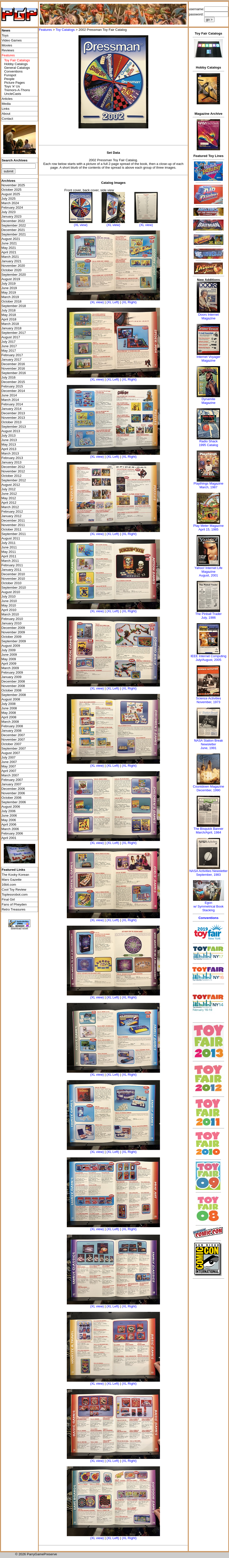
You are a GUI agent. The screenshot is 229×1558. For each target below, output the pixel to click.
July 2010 (8, 596)
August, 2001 (208, 575)
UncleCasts (12, 94)
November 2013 (13, 417)
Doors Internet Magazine (208, 316)
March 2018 (10, 324)
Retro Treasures (14, 909)
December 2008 (13, 681)
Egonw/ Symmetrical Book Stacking (208, 906)
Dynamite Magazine (208, 401)
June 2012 (9, 493)
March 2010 (10, 614)
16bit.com (9, 884)
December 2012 (13, 467)
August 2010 (10, 592)
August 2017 (10, 337)
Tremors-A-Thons (17, 90)
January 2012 (11, 516)
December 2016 (13, 364)
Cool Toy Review (14, 889)
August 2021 (10, 239)
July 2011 (8, 543)
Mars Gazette (12, 879)
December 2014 (13, 391)
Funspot (10, 75)
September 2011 (13, 534)
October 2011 (11, 529)
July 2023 (8, 212)
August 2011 (10, 538)
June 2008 (9, 708)
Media (6, 104)
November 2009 (13, 632)
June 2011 (9, 547)
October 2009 (11, 637)
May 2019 (8, 292)
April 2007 (8, 771)
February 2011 (12, 565)
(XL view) (80, 225)
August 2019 (10, 279)
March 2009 (10, 668)
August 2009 (10, 645)
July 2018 (8, 310)
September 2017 (13, 333)
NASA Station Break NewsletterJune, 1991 (208, 744)
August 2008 (10, 699)
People (9, 79)
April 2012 (8, 502)
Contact (7, 118)
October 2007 (11, 744)
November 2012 (13, 471)
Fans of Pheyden (14, 904)
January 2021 (11, 261)
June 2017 (9, 346)
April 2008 (8, 717)
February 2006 (12, 833)
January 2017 (11, 359)
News (6, 30)
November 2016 (13, 368)
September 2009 (13, 641)
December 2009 (13, 628)
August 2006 (10, 806)
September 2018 (13, 306)
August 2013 (10, 431)
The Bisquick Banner (208, 829)
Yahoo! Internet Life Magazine (208, 569)
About (6, 113)
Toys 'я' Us (12, 86)
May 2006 (8, 820)
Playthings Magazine (208, 483)
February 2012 (12, 511)
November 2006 (13, 793)
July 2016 (8, 377)
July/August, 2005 (208, 660)
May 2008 (8, 713)
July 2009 (8, 650)
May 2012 (8, 498)
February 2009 (12, 672)
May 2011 (8, 552)
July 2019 (8, 283)
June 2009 (9, 654)
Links (5, 109)
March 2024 (10, 203)
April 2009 (8, 663)
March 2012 (10, 507)
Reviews (8, 50)
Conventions (13, 71)
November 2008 (13, 686)
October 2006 (11, 797)
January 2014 (11, 409)
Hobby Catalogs (16, 64)
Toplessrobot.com (15, 894)
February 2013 (12, 458)
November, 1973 (208, 702)
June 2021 (9, 243)
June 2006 (9, 815)
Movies (7, 45)
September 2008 (13, 695)
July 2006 (8, 811)
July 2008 (8, 704)
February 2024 (12, 207)
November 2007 (13, 739)
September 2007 (13, 748)
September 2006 (13, 802)
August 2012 (10, 485)
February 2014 (12, 404)
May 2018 (8, 315)
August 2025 (10, 194)
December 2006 (13, 789)
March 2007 (10, 775)
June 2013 (9, 440)
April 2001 (8, 838)
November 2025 (13, 185)
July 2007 (8, 757)
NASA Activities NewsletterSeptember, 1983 (208, 872)
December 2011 (13, 520)
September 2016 (13, 373)
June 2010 (9, 601)
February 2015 (12, 386)
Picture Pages (14, 82)
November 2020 (13, 265)
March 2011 (10, 561)
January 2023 (11, 216)
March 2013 (10, 453)
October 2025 (11, 189)
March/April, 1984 (208, 832)
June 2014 (9, 395)
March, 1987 (208, 487)
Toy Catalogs (65, 30)
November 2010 (13, 578)
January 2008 (11, 730)
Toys (5, 35)
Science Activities (208, 698)
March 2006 (10, 829)
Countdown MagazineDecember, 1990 (208, 788)
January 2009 (11, 677)
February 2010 (12, 619)
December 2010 (13, 574)
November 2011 (13, 525)
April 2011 (8, 556)
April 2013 (8, 449)
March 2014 (10, 400)
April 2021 (8, 252)
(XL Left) (113, 302)
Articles (7, 99)
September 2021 (13, 234)
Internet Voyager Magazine (208, 358)
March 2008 (10, 721)
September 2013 (13, 426)
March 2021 (10, 257)
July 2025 (8, 198)
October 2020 (11, 270)
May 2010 (8, 605)
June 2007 (9, 762)
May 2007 (8, 766)
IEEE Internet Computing (208, 656)
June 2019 (9, 288)
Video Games (12, 40)
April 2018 (8, 319)
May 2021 (8, 248)
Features (45, 30)
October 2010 (11, 583)
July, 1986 (208, 617)
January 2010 (11, 623)
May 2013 (8, 444)
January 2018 (11, 328)
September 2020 (13, 274)
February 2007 (12, 780)
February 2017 (12, 355)
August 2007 (10, 753)
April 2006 (8, 824)
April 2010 (8, 610)
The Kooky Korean (15, 874)
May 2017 (8, 350)
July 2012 (8, 489)
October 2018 (11, 301)
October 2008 (11, 690)
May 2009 (8, 659)
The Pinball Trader (208, 614)
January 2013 (11, 462)
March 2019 (10, 297)
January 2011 (11, 569)
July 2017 (8, 341)
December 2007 (13, 735)
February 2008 (12, 726)
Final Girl (8, 899)
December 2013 (13, 413)
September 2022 (13, 225)
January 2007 (11, 784)
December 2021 (13, 230)
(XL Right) (129, 302)
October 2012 (11, 476)
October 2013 (11, 422)
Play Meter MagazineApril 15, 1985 (208, 527)
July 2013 (8, 435)
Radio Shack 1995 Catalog (208, 443)
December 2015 (13, 382)
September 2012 (13, 480)
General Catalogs (17, 68)
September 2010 (13, 587)
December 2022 (13, 221)
